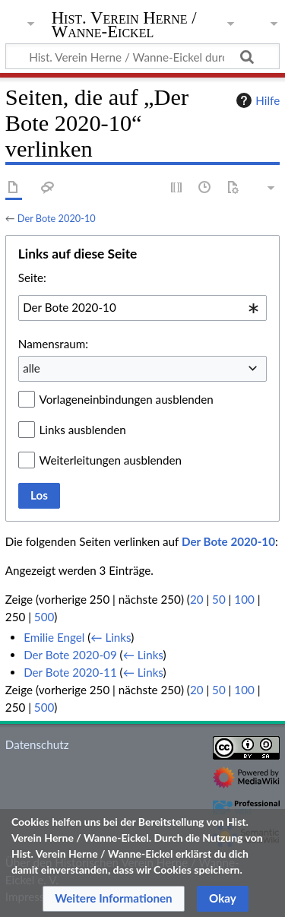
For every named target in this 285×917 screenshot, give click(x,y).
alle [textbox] (31, 368)
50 (219, 599)
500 (44, 616)
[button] (114, 899)
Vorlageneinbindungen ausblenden (127, 399)
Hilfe (256, 100)
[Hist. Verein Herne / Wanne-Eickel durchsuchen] (142, 56)
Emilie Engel (54, 637)
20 (197, 599)
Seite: (32, 277)
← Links (110, 637)
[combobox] (142, 308)
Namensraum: (53, 344)
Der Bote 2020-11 (70, 672)
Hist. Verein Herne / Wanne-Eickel (124, 26)
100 (244, 599)
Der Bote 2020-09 (70, 655)
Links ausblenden (83, 429)
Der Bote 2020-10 (56, 218)
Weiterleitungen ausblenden (111, 460)
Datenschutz (37, 744)
